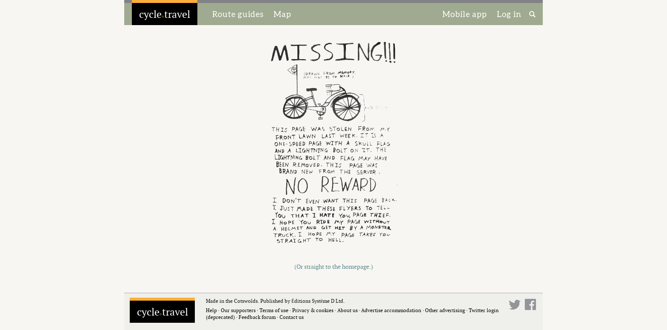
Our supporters (238, 310)
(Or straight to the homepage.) (333, 266)
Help (211, 310)
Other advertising (445, 310)
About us (347, 310)
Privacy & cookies (313, 310)
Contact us (291, 317)
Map (282, 14)
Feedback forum (257, 317)
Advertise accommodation (391, 310)
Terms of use (273, 310)
